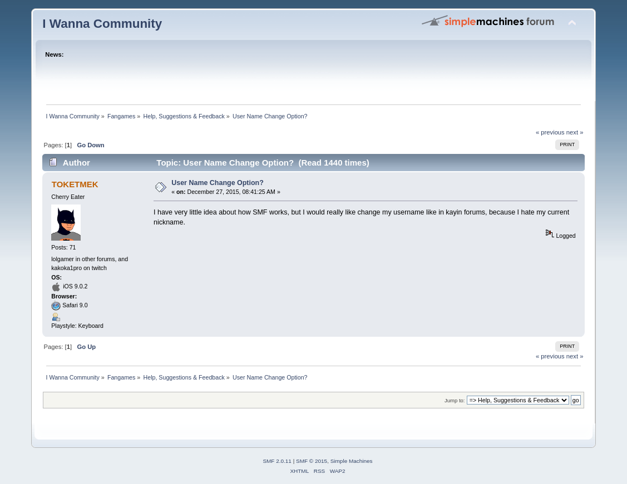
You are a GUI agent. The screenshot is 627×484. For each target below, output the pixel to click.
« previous (550, 132)
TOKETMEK (75, 184)
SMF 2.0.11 (277, 461)
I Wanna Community (102, 24)
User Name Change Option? (217, 183)
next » (575, 132)
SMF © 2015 (311, 461)
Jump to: (455, 400)
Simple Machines (351, 461)
